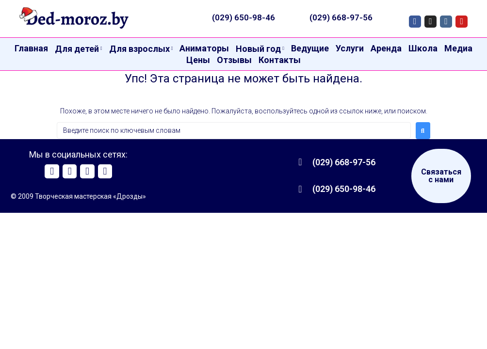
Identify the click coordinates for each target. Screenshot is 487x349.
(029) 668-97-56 (341, 17)
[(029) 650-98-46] (300, 189)
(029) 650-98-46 (243, 17)
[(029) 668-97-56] (300, 162)
